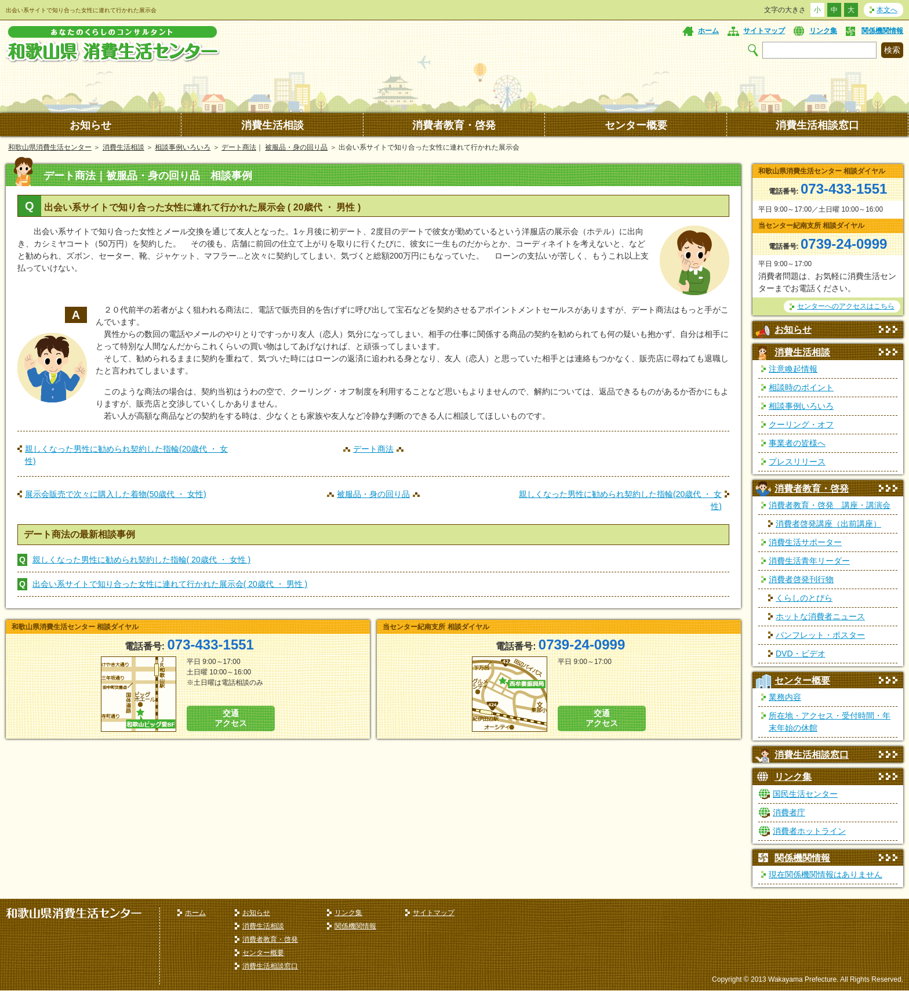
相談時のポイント (801, 387)
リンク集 (823, 31)
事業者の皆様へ (797, 443)
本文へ (887, 10)
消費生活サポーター (805, 542)
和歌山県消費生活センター (50, 147)
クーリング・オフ (801, 424)
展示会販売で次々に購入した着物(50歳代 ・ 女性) (115, 494)
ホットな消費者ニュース (820, 616)
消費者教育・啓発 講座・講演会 (829, 505)
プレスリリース (797, 461)
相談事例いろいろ (182, 147)
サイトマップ (764, 31)
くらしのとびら (804, 597)
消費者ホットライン (809, 831)
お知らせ (90, 125)
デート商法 (238, 147)
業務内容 (785, 697)
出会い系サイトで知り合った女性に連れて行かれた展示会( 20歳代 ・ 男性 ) (169, 584)
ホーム (708, 31)
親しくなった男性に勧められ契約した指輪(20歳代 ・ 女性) (126, 455)
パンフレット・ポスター (820, 635)
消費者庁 (789, 812)
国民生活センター (805, 793)
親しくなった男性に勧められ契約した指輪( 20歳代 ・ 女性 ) (141, 559)
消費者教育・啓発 (454, 125)
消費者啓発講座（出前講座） (828, 523)
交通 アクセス (230, 718)
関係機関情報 (882, 31)
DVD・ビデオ (801, 653)
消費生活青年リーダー (809, 560)
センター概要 (636, 125)
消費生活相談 (272, 125)
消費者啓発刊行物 (801, 579)
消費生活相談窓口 (817, 125)
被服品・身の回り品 (296, 147)
